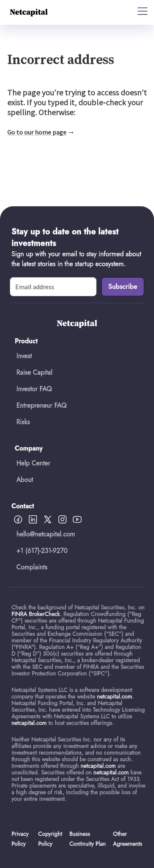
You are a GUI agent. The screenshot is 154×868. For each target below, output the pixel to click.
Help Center (33, 463)
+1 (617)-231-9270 (42, 550)
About (24, 479)
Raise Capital (34, 372)
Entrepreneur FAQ (41, 405)
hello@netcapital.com (45, 534)
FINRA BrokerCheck (35, 614)
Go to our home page (37, 132)
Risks (23, 422)
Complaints (32, 567)
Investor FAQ (34, 389)
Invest (24, 356)
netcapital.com (114, 696)
